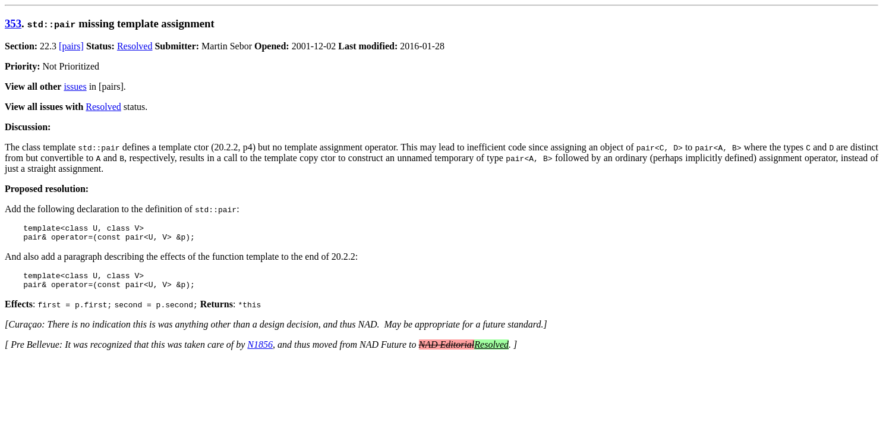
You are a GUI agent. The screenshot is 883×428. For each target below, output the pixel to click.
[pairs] (71, 46)
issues (75, 86)
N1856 (260, 352)
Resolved (135, 46)
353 (13, 23)
